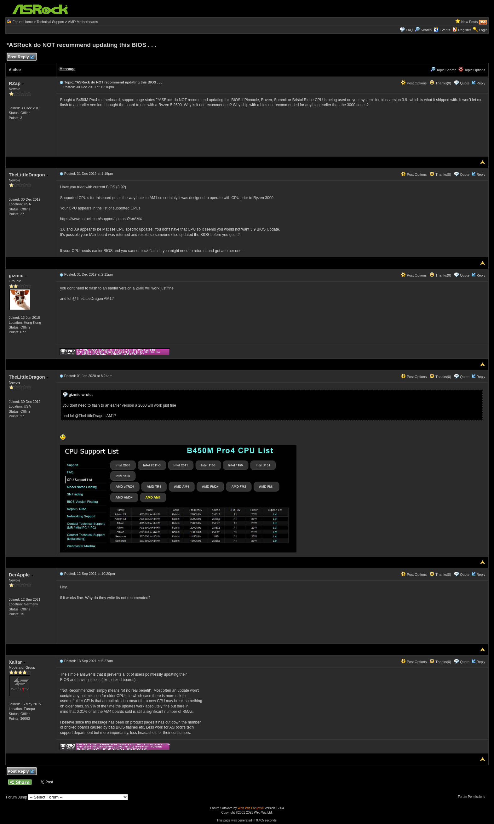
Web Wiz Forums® (251, 808)
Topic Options (471, 70)
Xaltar (17, 662)
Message (68, 69)
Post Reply (21, 57)
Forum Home (23, 22)
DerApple (21, 574)
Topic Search (443, 70)
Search (426, 30)
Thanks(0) (440, 83)
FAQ (409, 30)
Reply (480, 83)
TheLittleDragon (29, 174)
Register (464, 30)
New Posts (469, 22)
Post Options (414, 83)
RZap (16, 83)
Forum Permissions (473, 796)
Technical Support (50, 22)
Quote (464, 83)
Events (442, 30)
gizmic (18, 275)
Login (483, 30)
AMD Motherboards (83, 22)
